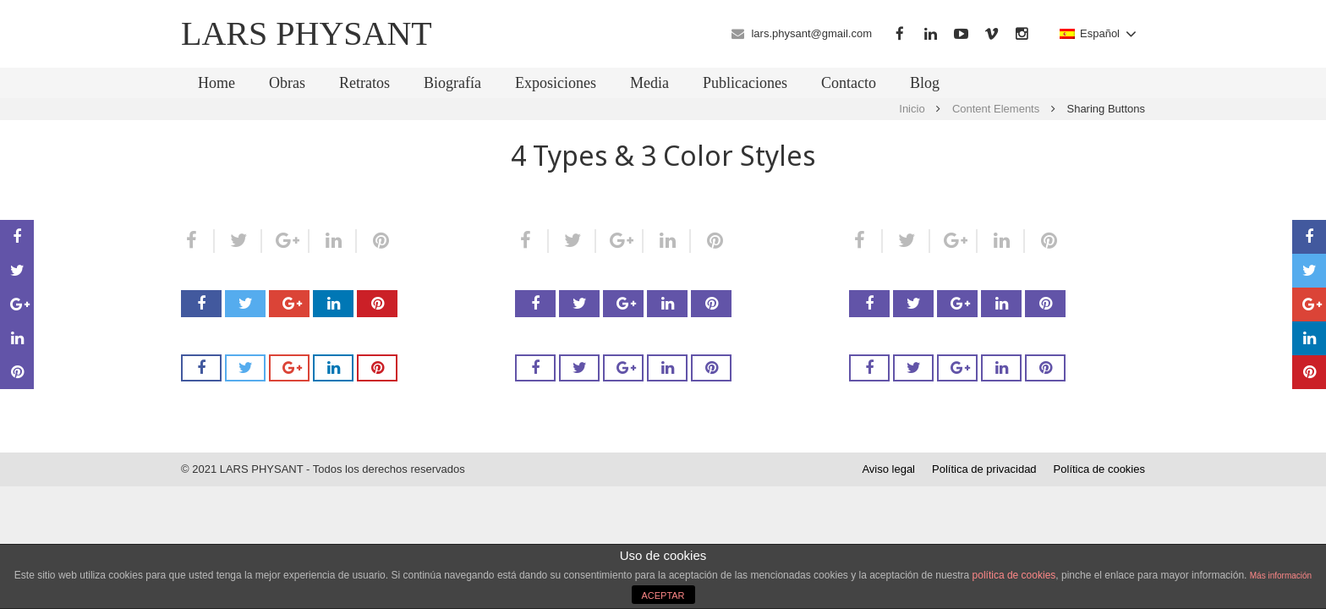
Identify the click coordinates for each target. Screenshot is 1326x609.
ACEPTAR (662, 595)
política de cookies (1014, 575)
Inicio (911, 108)
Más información (1281, 575)
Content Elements (995, 108)
